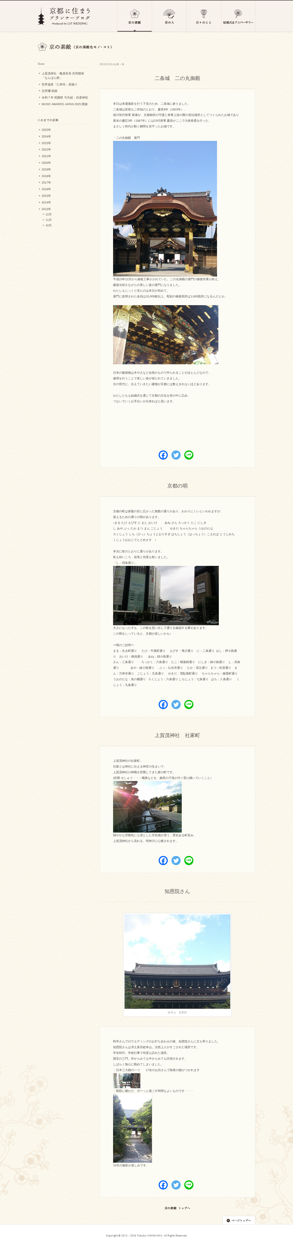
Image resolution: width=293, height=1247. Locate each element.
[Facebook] (163, 455)
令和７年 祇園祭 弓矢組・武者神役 (65, 97)
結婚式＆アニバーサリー (238, 16)
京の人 (169, 16)
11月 (49, 220)
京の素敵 (134, 16)
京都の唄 (177, 486)
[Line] (188, 455)
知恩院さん (177, 891)
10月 (49, 225)
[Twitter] (176, 455)
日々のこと (204, 16)
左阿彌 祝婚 (49, 91)
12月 (49, 214)
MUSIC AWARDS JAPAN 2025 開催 (65, 104)
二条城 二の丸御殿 (177, 78)
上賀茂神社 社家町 (177, 735)
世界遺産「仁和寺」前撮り (59, 84)
